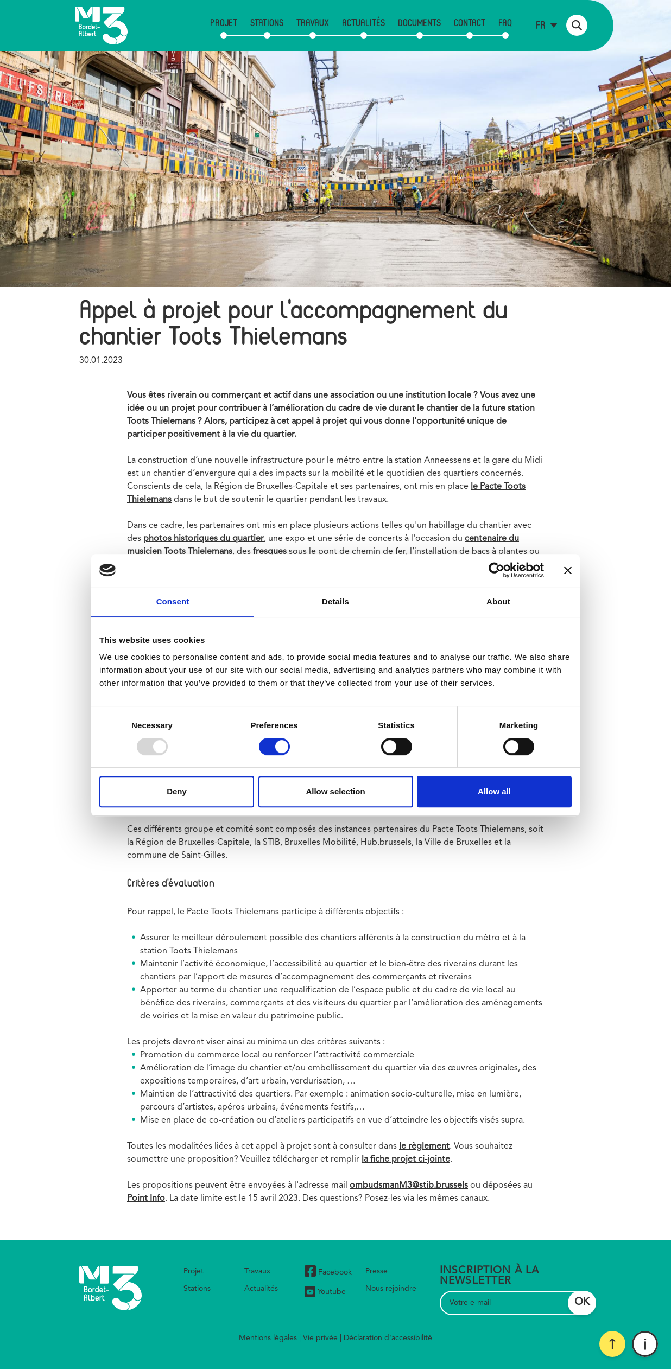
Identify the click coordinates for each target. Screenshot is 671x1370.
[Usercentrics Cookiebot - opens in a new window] (496, 570)
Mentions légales (268, 1338)
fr (540, 24)
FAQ (505, 22)
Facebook (328, 1272)
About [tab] (498, 601)
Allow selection (335, 791)
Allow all (494, 791)
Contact (469, 22)
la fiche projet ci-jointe (406, 1159)
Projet (223, 22)
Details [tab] (335, 601)
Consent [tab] (172, 601)
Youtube (325, 1291)
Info (157, 1198)
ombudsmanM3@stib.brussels (409, 1185)
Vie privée (320, 1338)
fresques (270, 551)
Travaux (312, 22)
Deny (177, 791)
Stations (266, 22)
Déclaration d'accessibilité (388, 1338)
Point (138, 1198)
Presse (376, 1271)
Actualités (363, 22)
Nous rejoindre (390, 1288)
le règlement (424, 1146)
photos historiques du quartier (203, 538)
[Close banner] (568, 570)
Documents (419, 22)
